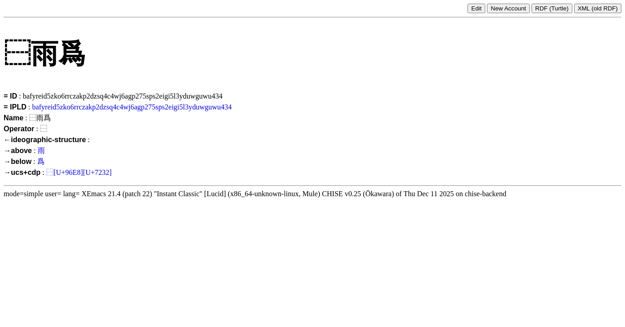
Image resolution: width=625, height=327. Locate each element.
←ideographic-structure (45, 140)
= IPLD (15, 107)
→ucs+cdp (22, 172)
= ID (10, 96)
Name (14, 118)
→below (17, 161)
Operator (19, 129)
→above (18, 150)
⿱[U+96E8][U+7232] (79, 172)
